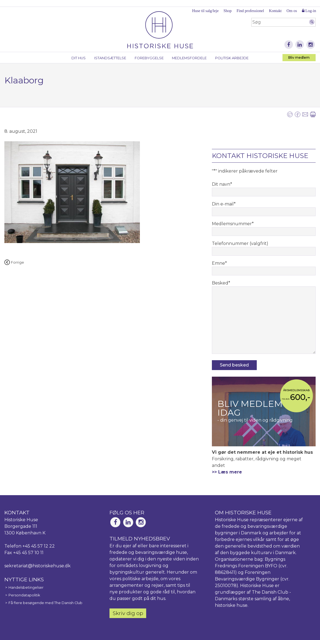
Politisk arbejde (232, 58)
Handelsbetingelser (26, 587)
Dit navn (222, 184)
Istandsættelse (110, 58)
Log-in (309, 11)
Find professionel (250, 11)
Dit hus (78, 58)
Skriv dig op (128, 613)
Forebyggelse (149, 58)
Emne (219, 263)
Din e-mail (224, 204)
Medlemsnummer (233, 223)
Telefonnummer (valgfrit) (240, 243)
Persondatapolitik (24, 595)
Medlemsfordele (189, 58)
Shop (228, 11)
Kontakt (275, 11)
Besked (221, 283)
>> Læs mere (227, 472)
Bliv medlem (299, 57)
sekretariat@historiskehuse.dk (37, 565)
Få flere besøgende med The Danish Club (45, 603)
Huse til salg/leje (205, 11)
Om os (292, 11)
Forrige (14, 262)
